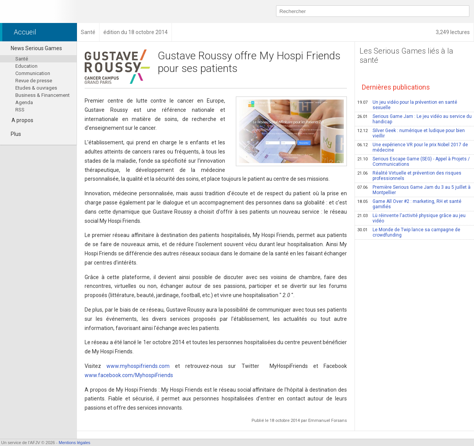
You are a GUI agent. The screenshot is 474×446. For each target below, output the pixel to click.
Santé (21, 59)
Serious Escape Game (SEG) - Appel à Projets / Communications (413, 161)
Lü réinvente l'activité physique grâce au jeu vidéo (411, 218)
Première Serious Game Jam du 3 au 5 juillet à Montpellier (414, 190)
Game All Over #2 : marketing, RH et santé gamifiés (409, 204)
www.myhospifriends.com (138, 366)
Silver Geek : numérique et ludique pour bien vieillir (411, 133)
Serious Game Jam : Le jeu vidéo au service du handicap (414, 119)
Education (26, 66)
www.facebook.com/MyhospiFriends (129, 375)
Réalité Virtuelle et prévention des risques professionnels (409, 175)
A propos (22, 120)
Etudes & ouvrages (36, 88)
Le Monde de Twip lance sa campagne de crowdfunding (408, 232)
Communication (32, 73)
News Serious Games (33, 48)
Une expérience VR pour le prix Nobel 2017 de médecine (412, 147)
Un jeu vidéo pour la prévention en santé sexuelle (407, 105)
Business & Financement (42, 95)
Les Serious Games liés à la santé (406, 55)
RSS (20, 110)
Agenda (24, 102)
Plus (12, 134)
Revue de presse (33, 80)
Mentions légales (74, 442)
